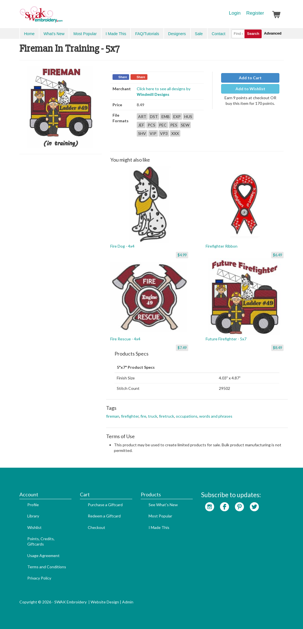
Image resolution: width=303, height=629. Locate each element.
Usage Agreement (43, 555)
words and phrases (215, 416)
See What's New (163, 504)
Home (29, 33)
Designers (177, 33)
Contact (218, 33)
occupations (186, 416)
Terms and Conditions (46, 566)
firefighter (130, 416)
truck (152, 416)
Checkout (96, 527)
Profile (33, 504)
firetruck (166, 416)
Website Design (105, 601)
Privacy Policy (39, 578)
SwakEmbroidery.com (61, 17)
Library (33, 515)
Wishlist (34, 527)
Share (122, 77)
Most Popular (84, 33)
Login (235, 13)
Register (255, 13)
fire (143, 416)
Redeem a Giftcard (104, 515)
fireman (112, 416)
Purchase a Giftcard (105, 504)
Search (253, 33)
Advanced (272, 33)
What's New (54, 33)
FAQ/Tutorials (147, 33)
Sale (199, 33)
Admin (127, 601)
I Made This (116, 33)
